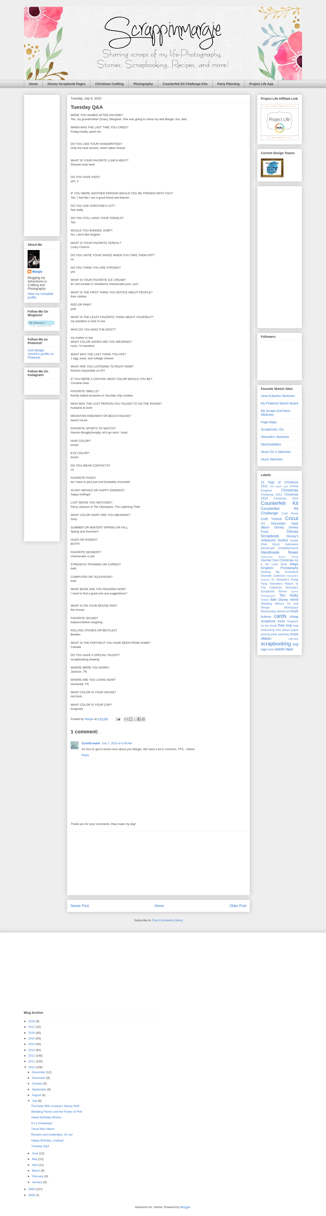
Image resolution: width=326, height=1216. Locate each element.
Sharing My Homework (279, 572)
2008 (32, 1195)
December (39, 1072)
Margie (37, 271)
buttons (266, 616)
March (36, 1170)
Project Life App (261, 84)
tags (264, 649)
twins (271, 649)
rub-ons (293, 638)
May (35, 1159)
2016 (32, 1032)
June (35, 1153)
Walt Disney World (284, 599)
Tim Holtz (288, 595)
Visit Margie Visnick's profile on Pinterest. (41, 353)
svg (295, 644)
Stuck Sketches (272, 459)
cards (280, 616)
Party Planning (228, 84)
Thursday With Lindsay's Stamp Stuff (55, 1106)
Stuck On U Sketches (276, 452)
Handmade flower (279, 552)
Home (33, 84)
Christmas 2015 (285, 498)
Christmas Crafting (109, 84)
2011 (32, 1061)
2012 (32, 1055)
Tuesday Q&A (40, 1146)
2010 (32, 1067)
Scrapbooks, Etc (272, 429)
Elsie (264, 544)
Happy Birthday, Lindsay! (47, 1140)
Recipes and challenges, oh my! (52, 1134)
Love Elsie (279, 564)
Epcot (276, 544)
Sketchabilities (271, 444)
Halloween (291, 544)
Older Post (238, 906)
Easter (294, 540)
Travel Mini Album (42, 1129)
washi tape (284, 649)
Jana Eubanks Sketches (278, 396)
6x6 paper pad (279, 486)
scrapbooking (276, 644)
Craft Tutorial (271, 519)
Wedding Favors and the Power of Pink (56, 1111)
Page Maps (269, 422)
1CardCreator (91, 743)
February (38, 1176)
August (37, 1095)
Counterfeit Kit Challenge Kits (185, 84)
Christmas (289, 490)
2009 (32, 1189)
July (35, 1100)
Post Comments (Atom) (167, 920)
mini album (283, 630)
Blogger (185, 1207)
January (37, 1182)
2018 (32, 1021)
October (37, 1083)
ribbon (266, 638)
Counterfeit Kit (279, 503)
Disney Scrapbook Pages (66, 84)
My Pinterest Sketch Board (279, 403)
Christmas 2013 (271, 494)
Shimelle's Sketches (275, 437)
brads (294, 611)
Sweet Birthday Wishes (46, 1117)
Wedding (266, 603)
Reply (85, 755)
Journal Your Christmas (277, 560)
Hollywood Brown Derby (279, 556)
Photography (143, 84)
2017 (32, 1027)
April (35, 1165)
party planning (280, 634)
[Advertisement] (158, 863)
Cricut (291, 518)
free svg (285, 625)
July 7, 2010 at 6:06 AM (117, 743)
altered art (283, 611)
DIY (263, 523)
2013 (32, 1050)
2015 (32, 1038)
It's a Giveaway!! (42, 1123)
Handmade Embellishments (279, 548)
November (39, 1078)
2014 (32, 1044)
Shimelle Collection (273, 575)
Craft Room (289, 513)
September (39, 1089)
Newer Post (80, 906)
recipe (294, 634)
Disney (279, 527)
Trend (264, 599)
